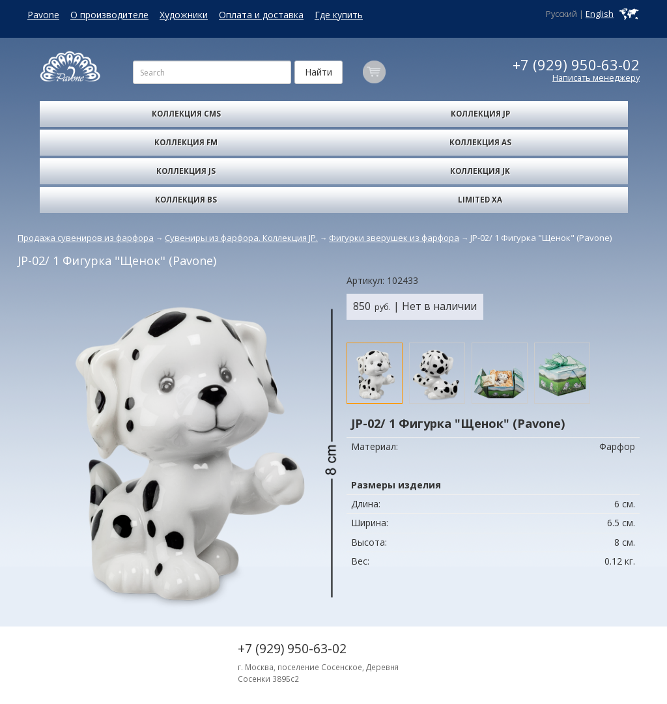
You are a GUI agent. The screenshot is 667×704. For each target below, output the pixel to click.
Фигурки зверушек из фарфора (394, 238)
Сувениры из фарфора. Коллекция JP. (241, 238)
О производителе (109, 14)
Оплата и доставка (261, 14)
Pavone (43, 14)
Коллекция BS (186, 199)
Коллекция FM (186, 142)
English (600, 14)
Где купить (339, 14)
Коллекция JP (480, 114)
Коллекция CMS (186, 114)
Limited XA (480, 199)
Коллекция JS (186, 171)
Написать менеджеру (596, 77)
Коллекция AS (480, 142)
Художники (184, 14)
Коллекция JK (480, 171)
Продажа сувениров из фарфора (86, 238)
